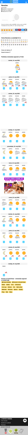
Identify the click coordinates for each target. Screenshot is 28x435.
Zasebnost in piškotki (6, 422)
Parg (3, 292)
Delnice (10, 287)
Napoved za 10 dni (6, 11)
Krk (14, 287)
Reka (11, 292)
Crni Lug (4, 287)
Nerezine (10, 289)
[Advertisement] (14, 117)
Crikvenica (17, 284)
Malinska (4, 289)
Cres (12, 284)
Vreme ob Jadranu (6, 50)
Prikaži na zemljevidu (6, 10)
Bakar (3, 284)
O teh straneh (4, 420)
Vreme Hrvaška (6, 282)
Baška (8, 284)
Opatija (20, 289)
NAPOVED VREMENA (14, 1)
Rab (7, 292)
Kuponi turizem (5, 52)
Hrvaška (3, 7)
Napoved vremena (6, 419)
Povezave (3, 424)
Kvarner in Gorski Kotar (7, 8)
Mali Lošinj (19, 287)
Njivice (15, 289)
